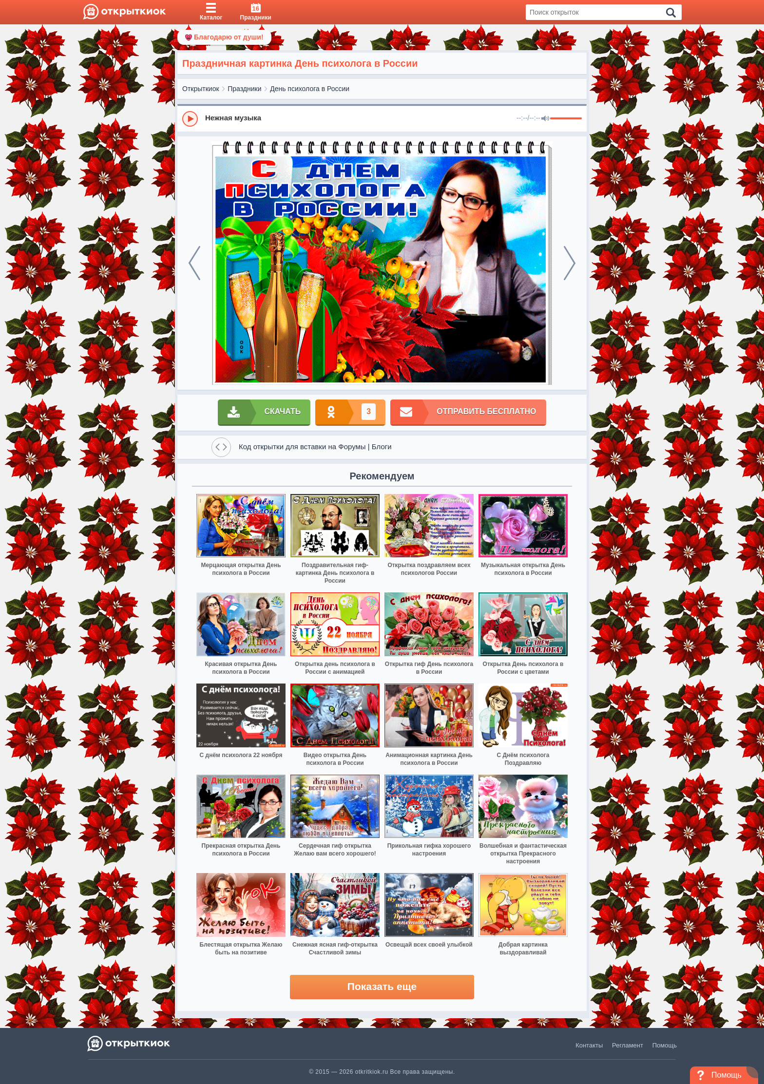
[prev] (194, 263)
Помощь (664, 1045)
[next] (569, 263)
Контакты (589, 1045)
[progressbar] (566, 118)
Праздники (244, 89)
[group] (382, 118)
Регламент (627, 1045)
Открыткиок (200, 89)
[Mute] (545, 119)
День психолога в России (309, 89)
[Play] (190, 119)
